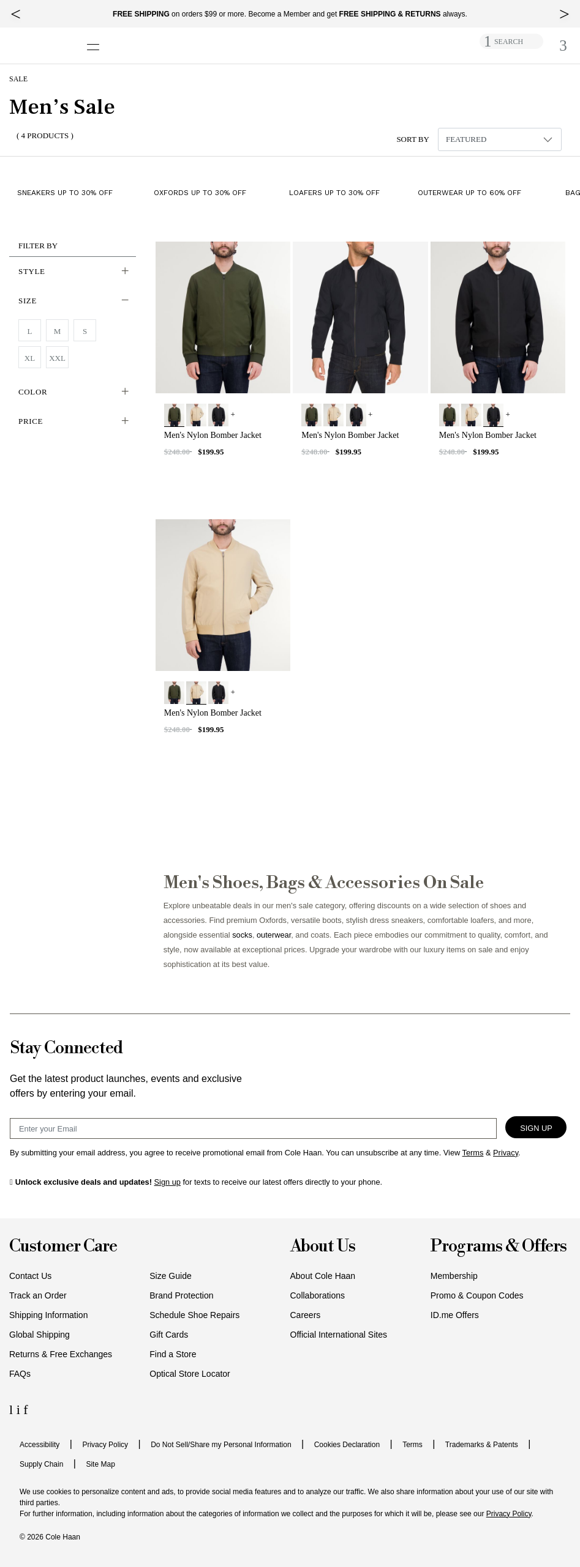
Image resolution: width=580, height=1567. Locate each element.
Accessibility (39, 1444)
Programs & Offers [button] (499, 1247)
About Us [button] (322, 1247)
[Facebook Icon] (25, 1409)
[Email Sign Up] (253, 1128)
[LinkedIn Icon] (13, 1409)
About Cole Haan (323, 1276)
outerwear (274, 934)
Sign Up (536, 1128)
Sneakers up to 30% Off (65, 192)
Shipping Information (48, 1315)
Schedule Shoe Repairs (194, 1315)
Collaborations (317, 1295)
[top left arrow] (15, 14)
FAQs (20, 1374)
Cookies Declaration (347, 1444)
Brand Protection (181, 1295)
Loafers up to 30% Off (334, 192)
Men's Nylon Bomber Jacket (213, 435)
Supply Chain (41, 1464)
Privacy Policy (105, 1444)
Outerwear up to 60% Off (469, 192)
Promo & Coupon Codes (477, 1295)
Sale (18, 79)
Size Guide (170, 1276)
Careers (305, 1315)
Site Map (100, 1464)
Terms (412, 1444)
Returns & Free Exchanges (60, 1354)
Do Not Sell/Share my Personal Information (221, 1444)
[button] (72, 271)
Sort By (412, 139)
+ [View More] (233, 414)
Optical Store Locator (189, 1374)
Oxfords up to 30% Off (200, 192)
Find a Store (172, 1354)
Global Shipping (39, 1334)
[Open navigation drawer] (96, 41)
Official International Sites (339, 1334)
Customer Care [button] (63, 1247)
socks (242, 934)
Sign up (167, 1182)
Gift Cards (168, 1334)
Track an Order (38, 1295)
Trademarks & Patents (481, 1444)
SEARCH (508, 41)
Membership (454, 1276)
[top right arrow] (564, 14)
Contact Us (30, 1276)
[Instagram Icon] (20, 1409)
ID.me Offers (455, 1315)
